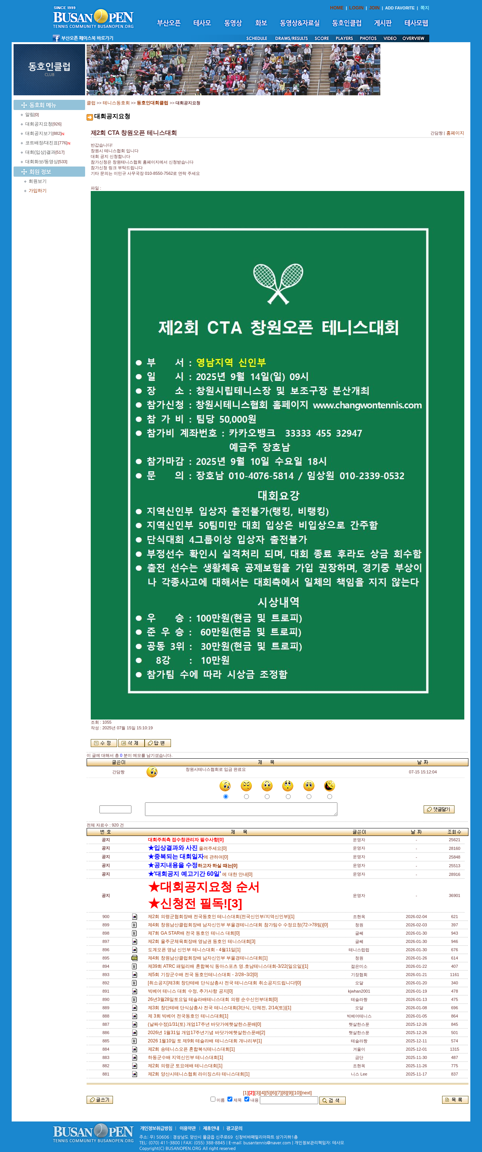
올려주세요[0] (187, 848)
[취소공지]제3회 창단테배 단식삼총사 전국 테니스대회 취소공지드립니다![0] (226, 982)
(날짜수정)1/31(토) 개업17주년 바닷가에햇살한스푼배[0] (206, 1024)
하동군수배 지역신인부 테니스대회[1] (187, 1057)
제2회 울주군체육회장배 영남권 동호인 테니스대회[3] (203, 941)
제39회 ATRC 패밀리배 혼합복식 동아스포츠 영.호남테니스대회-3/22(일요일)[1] (229, 966)
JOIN (374, 8)
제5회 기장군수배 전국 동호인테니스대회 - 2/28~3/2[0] (204, 974)
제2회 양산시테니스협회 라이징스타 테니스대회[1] (200, 1074)
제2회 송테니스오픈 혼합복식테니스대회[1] (192, 1049)
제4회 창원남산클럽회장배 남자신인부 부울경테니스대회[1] (209, 958)
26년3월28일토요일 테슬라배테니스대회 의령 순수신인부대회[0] (214, 999)
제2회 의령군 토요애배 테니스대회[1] (186, 1065)
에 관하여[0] (188, 857)
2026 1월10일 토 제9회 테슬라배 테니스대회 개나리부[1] (206, 1041)
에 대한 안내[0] (200, 874)
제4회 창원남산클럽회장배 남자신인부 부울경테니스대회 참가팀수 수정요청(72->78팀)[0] (239, 924)
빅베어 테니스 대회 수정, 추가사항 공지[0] (191, 991)
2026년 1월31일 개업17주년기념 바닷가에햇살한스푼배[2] (208, 1032)
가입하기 (38, 190)
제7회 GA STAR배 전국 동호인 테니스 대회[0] (195, 933)
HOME (337, 8)
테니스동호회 (116, 102)
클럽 (91, 102)
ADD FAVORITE (400, 8)
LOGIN (356, 8)
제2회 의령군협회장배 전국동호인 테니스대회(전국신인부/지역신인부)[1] (222, 916)
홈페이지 (455, 133)
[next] (306, 1092)
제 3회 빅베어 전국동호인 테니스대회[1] (189, 1016)
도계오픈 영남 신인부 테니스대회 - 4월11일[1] (195, 949)
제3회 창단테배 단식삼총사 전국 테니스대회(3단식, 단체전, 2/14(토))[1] (221, 1007)
